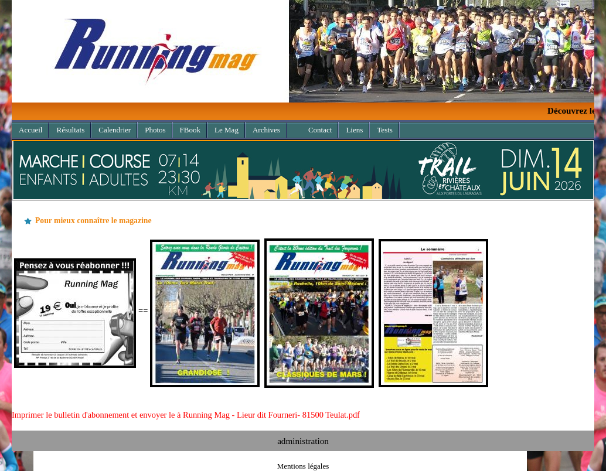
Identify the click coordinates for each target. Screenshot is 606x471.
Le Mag (227, 129)
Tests (385, 129)
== (251, 310)
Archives (263, 128)
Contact (320, 129)
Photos (155, 129)
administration (303, 441)
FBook (190, 129)
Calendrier (114, 129)
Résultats (70, 129)
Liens (354, 129)
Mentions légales (303, 466)
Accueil (30, 129)
